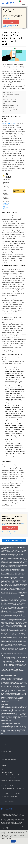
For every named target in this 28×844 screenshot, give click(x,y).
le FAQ (22, 595)
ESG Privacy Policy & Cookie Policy (9, 796)
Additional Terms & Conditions (8, 788)
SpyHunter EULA (20, 788)
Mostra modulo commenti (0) (14, 540)
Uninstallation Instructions (20, 731)
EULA (15, 25)
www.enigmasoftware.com (12, 657)
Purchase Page (15, 730)
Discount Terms (7, 730)
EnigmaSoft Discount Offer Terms (9, 799)
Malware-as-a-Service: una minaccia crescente (10, 106)
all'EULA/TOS (4, 700)
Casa (2, 740)
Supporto (3, 755)
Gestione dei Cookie (18, 783)
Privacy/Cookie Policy (7, 26)
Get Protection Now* (16, 191)
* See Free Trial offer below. (8, 25)
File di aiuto (4, 759)
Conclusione (6, 112)
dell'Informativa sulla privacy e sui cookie (9, 716)
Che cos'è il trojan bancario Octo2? (11, 96)
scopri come (21, 623)
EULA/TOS (3, 622)
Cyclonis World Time (6, 751)
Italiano (17, 48)
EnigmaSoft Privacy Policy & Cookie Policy (11, 793)
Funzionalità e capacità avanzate (9, 102)
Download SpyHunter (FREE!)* (11, 21)
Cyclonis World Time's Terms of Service (10, 780)
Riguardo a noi (4, 769)
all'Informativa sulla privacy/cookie (13, 622)
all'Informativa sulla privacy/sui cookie (15, 700)
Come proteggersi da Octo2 (11, 110)
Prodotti (3, 745)
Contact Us (11, 769)
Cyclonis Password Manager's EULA (9, 777)
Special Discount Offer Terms (8, 785)
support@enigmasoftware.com (7, 670)
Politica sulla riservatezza (7, 783)
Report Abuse (18, 769)
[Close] (27, 831)
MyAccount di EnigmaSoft (16, 672)
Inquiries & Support (5, 762)
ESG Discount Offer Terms (7, 801)
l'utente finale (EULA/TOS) (20, 714)
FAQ (16, 717)
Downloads (14, 759)
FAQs (9, 759)
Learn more (8, 838)
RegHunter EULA (5, 791)
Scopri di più (6, 18)
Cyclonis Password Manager (7, 749)
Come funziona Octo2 (9, 99)
